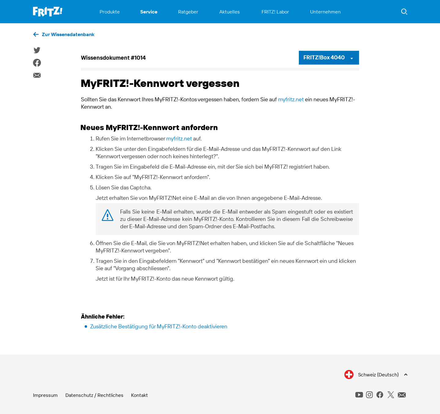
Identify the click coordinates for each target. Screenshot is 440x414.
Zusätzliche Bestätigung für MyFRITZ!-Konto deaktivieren (158, 326)
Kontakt (139, 395)
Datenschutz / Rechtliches (94, 395)
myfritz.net (291, 99)
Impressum (45, 395)
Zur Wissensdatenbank (68, 34)
